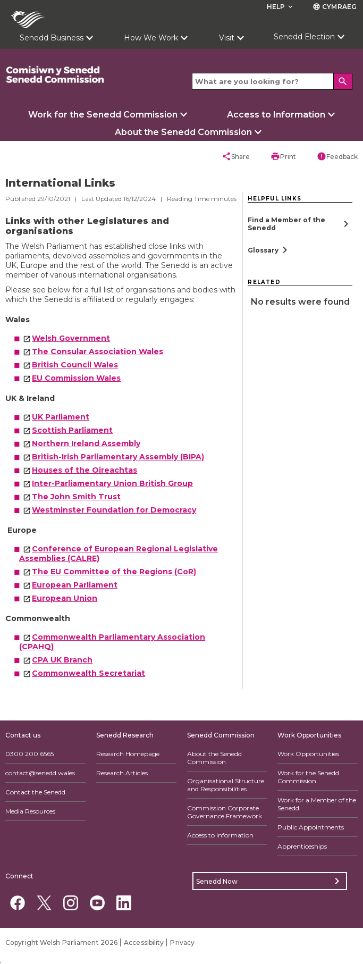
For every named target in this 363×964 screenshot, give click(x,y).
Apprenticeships (302, 846)
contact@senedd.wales (40, 773)
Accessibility (144, 942)
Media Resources (30, 811)
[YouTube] (97, 903)
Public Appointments (310, 827)
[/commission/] (75, 75)
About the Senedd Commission (183, 132)
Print (283, 156)
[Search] (343, 81)
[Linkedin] (124, 903)
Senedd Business (51, 38)
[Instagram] (70, 903)
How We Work (151, 38)
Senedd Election (304, 36)
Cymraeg (335, 7)
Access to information (220, 835)
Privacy (182, 942)
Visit (226, 38)
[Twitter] (44, 903)
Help (281, 7)
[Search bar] (272, 81)
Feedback (337, 156)
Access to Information (276, 115)
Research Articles (122, 773)
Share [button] (236, 156)
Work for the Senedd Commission (103, 115)
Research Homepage (127, 754)
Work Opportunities (308, 754)
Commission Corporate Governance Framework (224, 812)
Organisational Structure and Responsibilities (225, 785)
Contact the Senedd (35, 792)
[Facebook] (17, 903)
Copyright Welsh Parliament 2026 (61, 942)
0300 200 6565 (29, 754)
